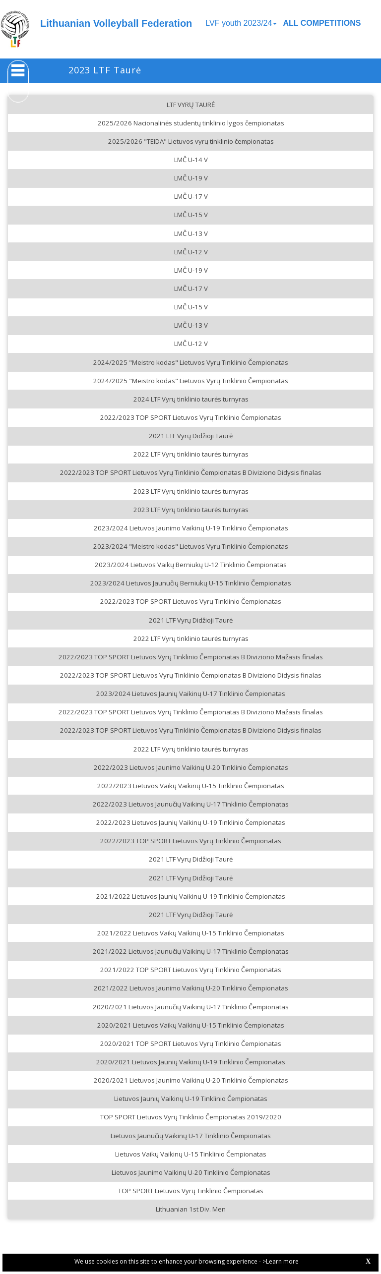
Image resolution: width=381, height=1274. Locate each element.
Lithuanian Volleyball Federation (116, 23)
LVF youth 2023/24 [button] (241, 23)
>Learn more (280, 1261)
